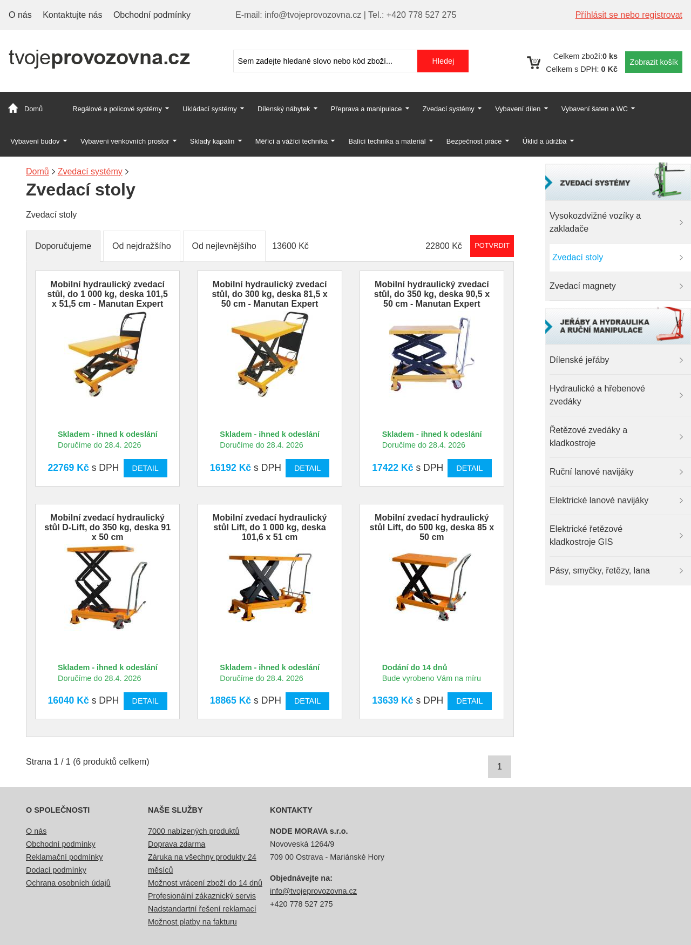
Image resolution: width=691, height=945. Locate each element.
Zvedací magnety (583, 286)
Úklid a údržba (545, 141)
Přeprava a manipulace (366, 109)
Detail (145, 468)
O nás (20, 14)
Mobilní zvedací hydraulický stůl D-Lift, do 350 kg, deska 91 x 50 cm (107, 527)
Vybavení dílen (517, 109)
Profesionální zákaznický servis (202, 896)
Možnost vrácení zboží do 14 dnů (205, 883)
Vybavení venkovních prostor (125, 141)
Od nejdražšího (141, 246)
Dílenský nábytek (284, 109)
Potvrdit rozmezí (492, 245)
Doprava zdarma (176, 844)
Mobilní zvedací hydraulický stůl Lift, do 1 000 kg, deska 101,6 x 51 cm (270, 527)
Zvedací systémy (449, 109)
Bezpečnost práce (474, 141)
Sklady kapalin (212, 141)
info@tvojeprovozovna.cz (313, 891)
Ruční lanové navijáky (592, 471)
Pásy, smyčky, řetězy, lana (600, 570)
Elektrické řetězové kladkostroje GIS (586, 535)
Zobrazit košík (653, 62)
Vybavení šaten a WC (594, 109)
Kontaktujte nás (72, 14)
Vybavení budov (34, 141)
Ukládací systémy (209, 109)
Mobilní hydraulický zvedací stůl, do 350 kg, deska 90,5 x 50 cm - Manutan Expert (432, 294)
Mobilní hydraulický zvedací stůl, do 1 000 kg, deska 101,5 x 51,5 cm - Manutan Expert (108, 294)
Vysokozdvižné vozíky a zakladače (595, 222)
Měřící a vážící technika (291, 141)
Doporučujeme (63, 246)
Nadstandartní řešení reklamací (202, 909)
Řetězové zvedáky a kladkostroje (588, 437)
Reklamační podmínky (64, 857)
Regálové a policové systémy (117, 109)
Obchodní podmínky (152, 14)
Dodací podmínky (56, 870)
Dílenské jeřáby (579, 359)
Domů (33, 109)
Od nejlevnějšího (224, 246)
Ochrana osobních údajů (68, 883)
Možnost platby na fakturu (192, 921)
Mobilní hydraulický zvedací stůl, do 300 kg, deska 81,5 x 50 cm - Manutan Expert (269, 294)
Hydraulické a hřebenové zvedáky (597, 395)
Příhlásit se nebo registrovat (628, 14)
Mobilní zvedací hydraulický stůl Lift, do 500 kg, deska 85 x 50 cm (432, 527)
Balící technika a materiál (387, 141)
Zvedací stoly (577, 257)
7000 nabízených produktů (194, 831)
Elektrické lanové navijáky (599, 500)
